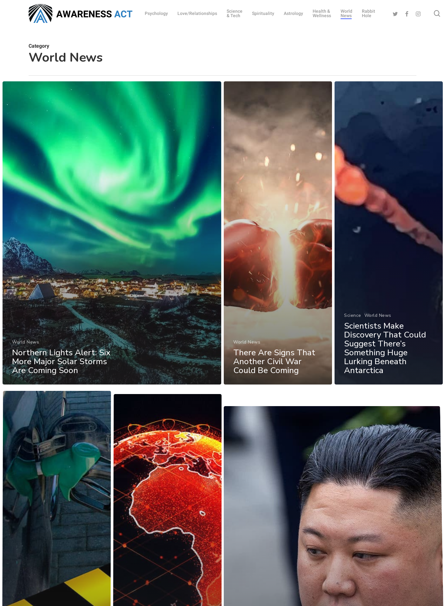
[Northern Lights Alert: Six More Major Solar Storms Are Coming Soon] (111, 236)
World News (25, 345)
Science (353, 327)
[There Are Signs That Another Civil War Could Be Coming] (278, 239)
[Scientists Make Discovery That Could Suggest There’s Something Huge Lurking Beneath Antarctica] (389, 248)
